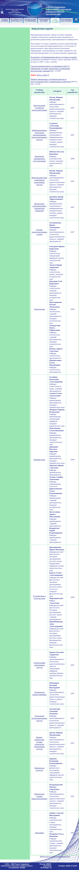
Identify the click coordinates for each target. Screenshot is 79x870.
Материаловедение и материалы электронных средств (39, 181)
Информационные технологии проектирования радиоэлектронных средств (39, 135)
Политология (39, 309)
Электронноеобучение (44, 20)
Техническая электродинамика (39, 693)
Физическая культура (39, 769)
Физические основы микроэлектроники (39, 796)
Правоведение (39, 459)
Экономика (39, 833)
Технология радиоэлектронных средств (39, 718)
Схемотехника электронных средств (39, 665)
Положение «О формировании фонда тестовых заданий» (54, 57)
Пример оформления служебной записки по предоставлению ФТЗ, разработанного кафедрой (50, 80)
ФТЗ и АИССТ (43, 75)
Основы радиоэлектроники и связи (39, 232)
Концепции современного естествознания (39, 158)
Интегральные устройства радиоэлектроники (39, 107)
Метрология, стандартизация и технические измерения (39, 207)
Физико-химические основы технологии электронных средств (39, 743)
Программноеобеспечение (66, 20)
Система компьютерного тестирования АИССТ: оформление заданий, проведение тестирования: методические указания (50, 68)
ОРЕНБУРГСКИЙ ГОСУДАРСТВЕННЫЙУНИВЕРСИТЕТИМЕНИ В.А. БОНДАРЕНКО (15, 11)
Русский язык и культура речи (39, 597)
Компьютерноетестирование (30, 20)
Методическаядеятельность (16, 20)
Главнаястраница (4, 20)
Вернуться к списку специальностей (55, 856)
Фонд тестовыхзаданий (55, 21)
